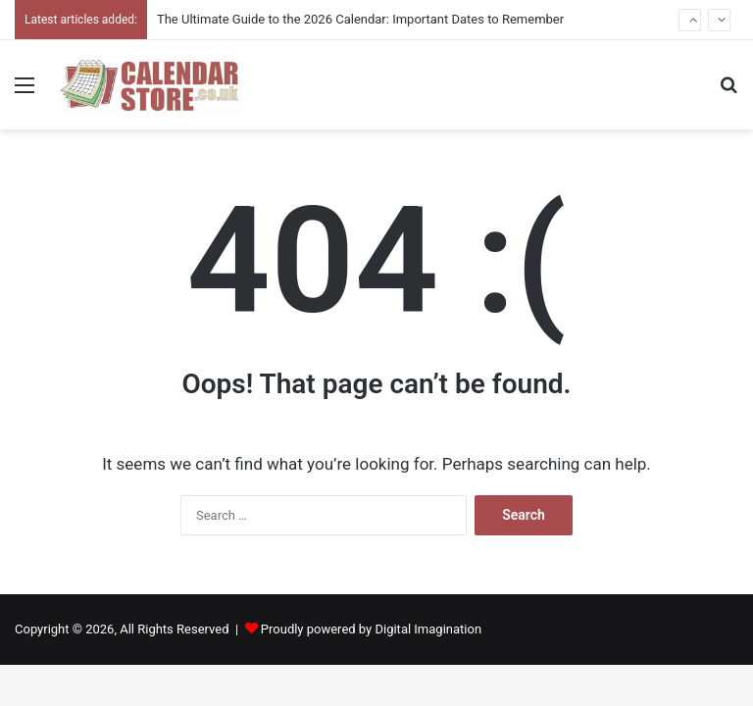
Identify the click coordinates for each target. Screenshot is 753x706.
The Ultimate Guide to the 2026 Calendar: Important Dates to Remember (360, 19)
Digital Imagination (428, 629)
